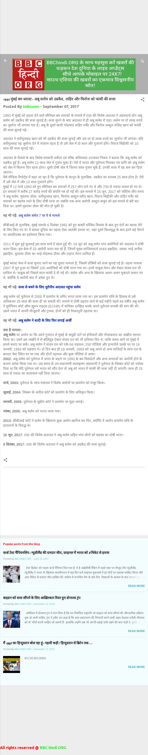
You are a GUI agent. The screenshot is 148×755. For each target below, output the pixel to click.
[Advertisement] (74, 27)
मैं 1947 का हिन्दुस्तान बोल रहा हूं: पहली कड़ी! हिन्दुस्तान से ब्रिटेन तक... (47, 643)
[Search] (142, 62)
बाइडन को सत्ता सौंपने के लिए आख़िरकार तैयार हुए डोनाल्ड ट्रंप (41, 598)
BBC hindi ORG (52, 747)
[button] (142, 100)
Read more (136, 586)
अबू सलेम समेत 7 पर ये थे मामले (39, 216)
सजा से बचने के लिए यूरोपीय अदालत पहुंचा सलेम (49, 287)
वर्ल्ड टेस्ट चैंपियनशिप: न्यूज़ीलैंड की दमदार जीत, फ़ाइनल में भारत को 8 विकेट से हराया (56, 552)
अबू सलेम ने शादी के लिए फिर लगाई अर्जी (44, 320)
